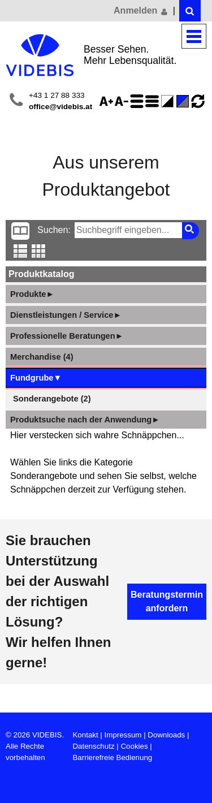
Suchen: (54, 230)
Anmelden (141, 11)
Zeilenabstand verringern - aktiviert (154, 101)
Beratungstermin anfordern (167, 601)
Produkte (32, 294)
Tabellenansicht (38, 251)
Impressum (123, 735)
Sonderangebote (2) (52, 398)
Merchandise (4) (41, 356)
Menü (194, 36)
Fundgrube (36, 377)
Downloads (166, 735)
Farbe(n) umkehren (169, 101)
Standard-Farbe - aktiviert (184, 101)
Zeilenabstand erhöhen (138, 101)
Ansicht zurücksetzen (198, 101)
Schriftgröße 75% (123, 101)
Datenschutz (93, 746)
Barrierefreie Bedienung (112, 757)
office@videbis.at (60, 106)
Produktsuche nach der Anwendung (85, 419)
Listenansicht (20, 251)
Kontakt (85, 735)
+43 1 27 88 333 (57, 95)
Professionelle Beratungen (66, 335)
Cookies (134, 746)
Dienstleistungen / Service (66, 315)
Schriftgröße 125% (108, 101)
